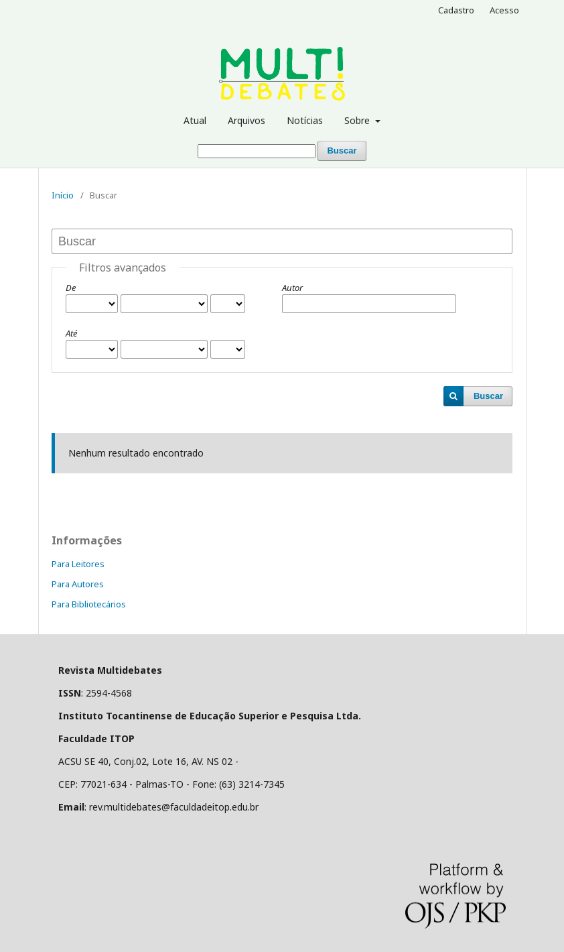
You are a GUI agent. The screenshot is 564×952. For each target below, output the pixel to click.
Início (63, 195)
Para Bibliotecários (89, 604)
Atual (195, 120)
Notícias (305, 120)
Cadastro (456, 10)
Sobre (358, 120)
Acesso (504, 10)
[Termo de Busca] (256, 151)
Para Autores (78, 584)
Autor (292, 288)
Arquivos (246, 120)
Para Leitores (78, 564)
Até (71, 333)
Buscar (341, 150)
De (71, 288)
